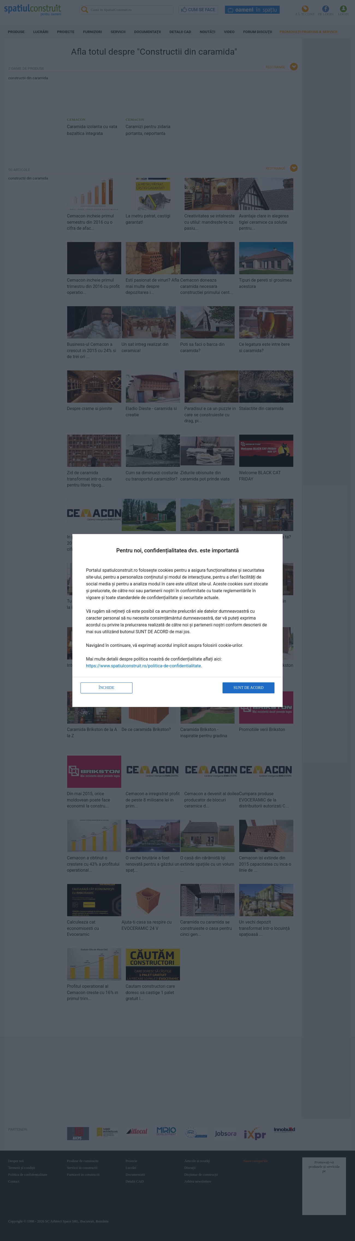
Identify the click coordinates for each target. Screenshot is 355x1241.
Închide (106, 688)
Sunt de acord (248, 688)
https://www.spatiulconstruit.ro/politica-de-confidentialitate (143, 665)
